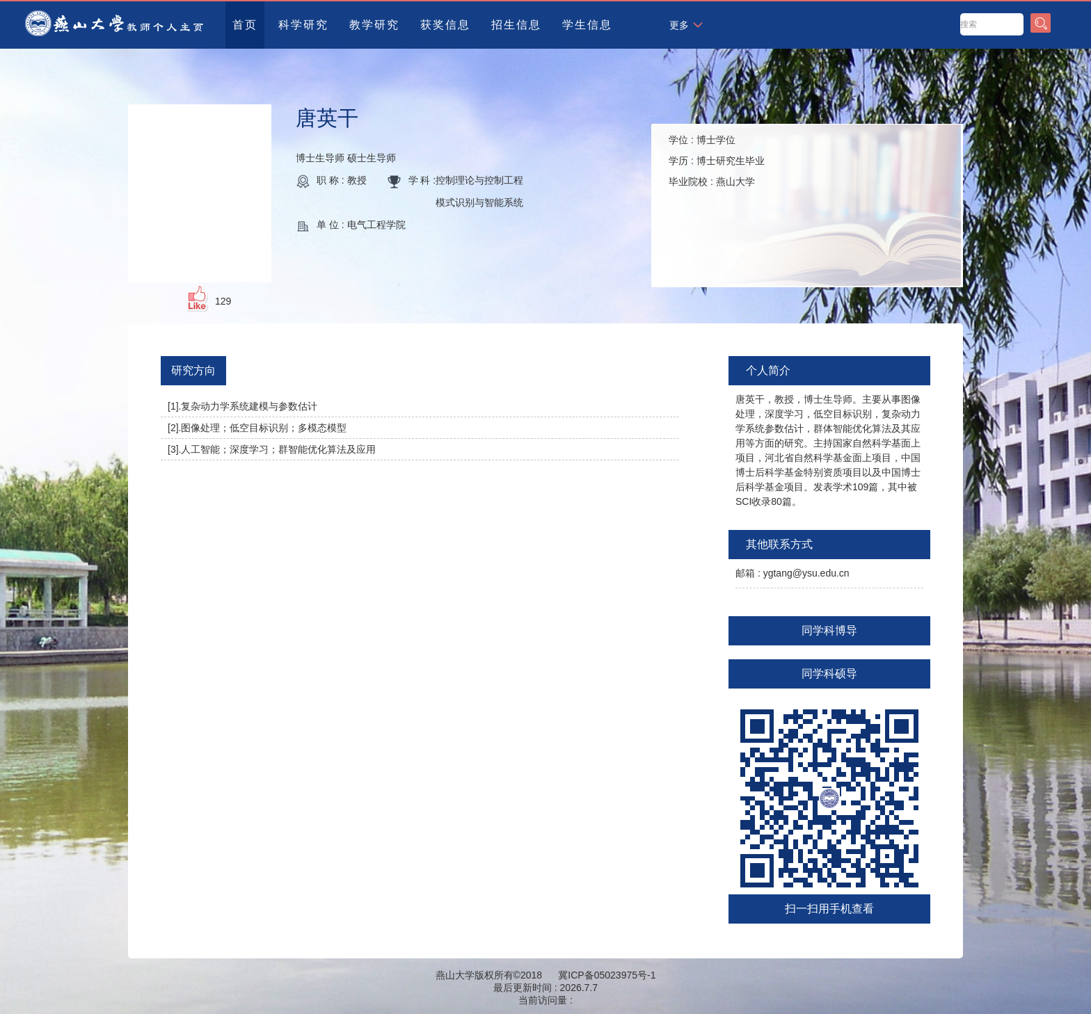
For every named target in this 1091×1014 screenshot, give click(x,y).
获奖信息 (445, 25)
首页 (244, 25)
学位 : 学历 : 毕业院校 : (717, 160)
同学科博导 (829, 630)
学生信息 (587, 25)
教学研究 (374, 25)
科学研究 (303, 25)
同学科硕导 (829, 673)
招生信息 (516, 25)
